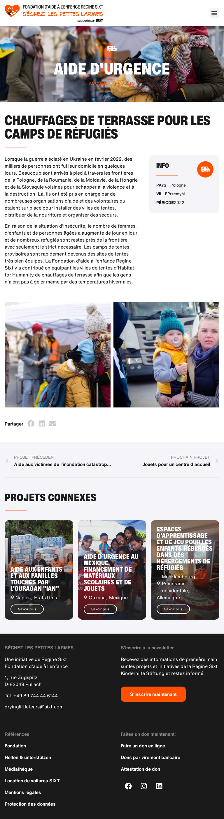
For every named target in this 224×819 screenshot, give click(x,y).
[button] (214, 13)
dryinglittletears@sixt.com (34, 706)
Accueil (98, 83)
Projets (125, 83)
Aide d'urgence (112, 68)
